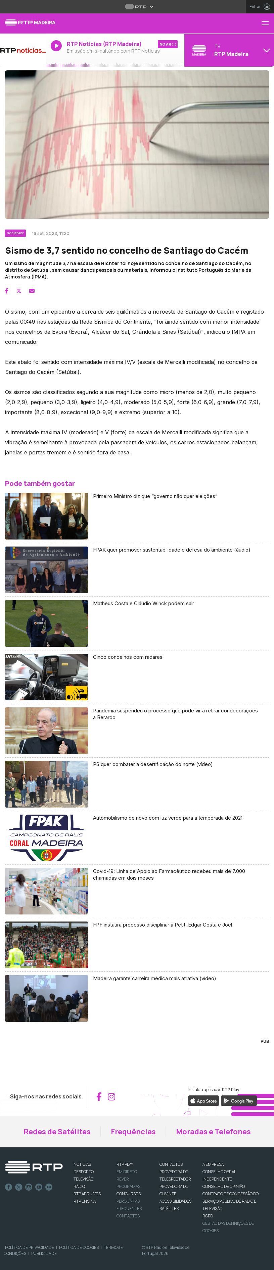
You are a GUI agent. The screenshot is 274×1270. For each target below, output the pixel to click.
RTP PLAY (125, 1164)
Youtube (39, 1187)
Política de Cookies (79, 1247)
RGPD (207, 1216)
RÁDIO (79, 1186)
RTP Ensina (85, 1201)
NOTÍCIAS (82, 1164)
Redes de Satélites (57, 1132)
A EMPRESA (213, 1164)
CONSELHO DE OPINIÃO (223, 1186)
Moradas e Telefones (213, 1132)
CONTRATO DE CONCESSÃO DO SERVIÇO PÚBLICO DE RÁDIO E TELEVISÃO (230, 1201)
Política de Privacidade (29, 1247)
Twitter (18, 1187)
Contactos (128, 1216)
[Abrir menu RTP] (137, 6)
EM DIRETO (127, 1171)
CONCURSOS (129, 1194)
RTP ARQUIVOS (87, 1194)
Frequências (133, 1132)
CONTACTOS (171, 1164)
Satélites (169, 1208)
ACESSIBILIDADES (175, 1201)
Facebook (8, 1187)
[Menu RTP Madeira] (267, 23)
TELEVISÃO (83, 1179)
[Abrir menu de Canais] (228, 50)
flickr (49, 1187)
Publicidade (44, 1253)
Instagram (29, 1187)
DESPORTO (84, 1171)
